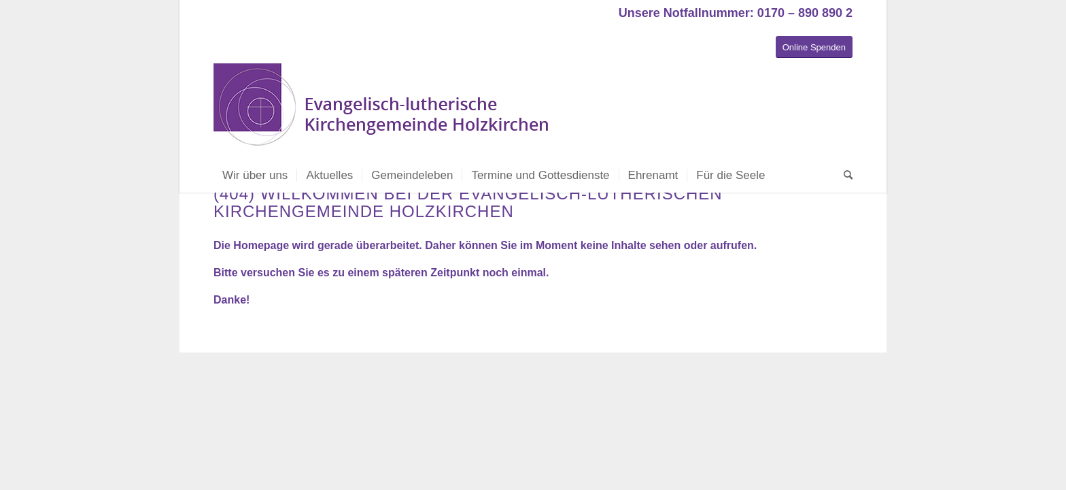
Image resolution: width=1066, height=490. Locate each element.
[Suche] (844, 176)
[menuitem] (254, 176)
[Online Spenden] (814, 47)
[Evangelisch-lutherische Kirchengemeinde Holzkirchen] (383, 111)
